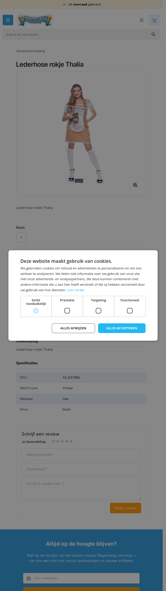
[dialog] (83, 295)
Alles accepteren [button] (121, 328)
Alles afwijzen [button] (73, 328)
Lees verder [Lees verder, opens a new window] (76, 290)
